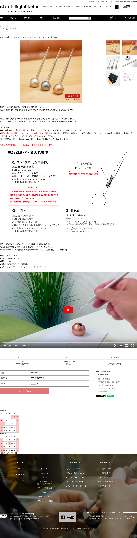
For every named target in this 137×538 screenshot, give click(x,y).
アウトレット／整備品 (45, 501)
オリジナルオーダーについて (75, 486)
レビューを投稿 (103, 374)
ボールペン (45, 469)
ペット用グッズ (45, 492)
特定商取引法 (105, 473)
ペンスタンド (45, 473)
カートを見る (105, 477)
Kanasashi (19, 481)
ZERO (7, 26)
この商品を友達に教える (105, 385)
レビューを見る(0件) (104, 371)
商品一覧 (13, 18)
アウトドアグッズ (45, 488)
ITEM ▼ (42, 18)
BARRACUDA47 (19, 475)
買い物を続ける (102, 391)
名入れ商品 (56, 18)
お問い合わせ (105, 486)
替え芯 (45, 477)
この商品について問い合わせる (107, 388)
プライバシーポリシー (105, 482)
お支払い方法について (75, 469)
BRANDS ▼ (28, 18)
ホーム (2, 26)
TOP (1, 18)
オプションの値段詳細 (104, 379)
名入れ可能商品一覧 (11, 28)
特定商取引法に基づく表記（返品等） (109, 382)
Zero (20, 469)
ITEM (7, 30)
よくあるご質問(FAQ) (75, 482)
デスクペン (13, 30)
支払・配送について (105, 469)
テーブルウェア (45, 496)
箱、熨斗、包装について (75, 477)
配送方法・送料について (75, 473)
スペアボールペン (45, 482)
